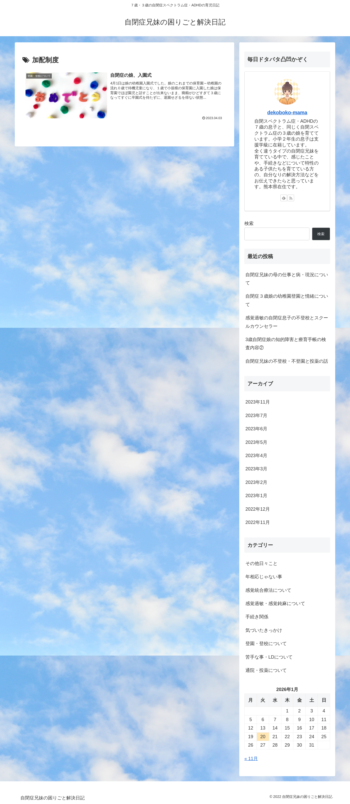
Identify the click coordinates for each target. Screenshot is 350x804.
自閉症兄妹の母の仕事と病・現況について (286, 278)
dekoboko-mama (287, 112)
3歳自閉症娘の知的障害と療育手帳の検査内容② (285, 343)
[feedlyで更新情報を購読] (283, 198)
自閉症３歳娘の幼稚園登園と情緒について (286, 300)
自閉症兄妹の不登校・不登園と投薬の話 (286, 361)
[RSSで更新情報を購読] (291, 198)
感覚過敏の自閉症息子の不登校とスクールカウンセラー (286, 322)
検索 (249, 223)
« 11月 (251, 758)
